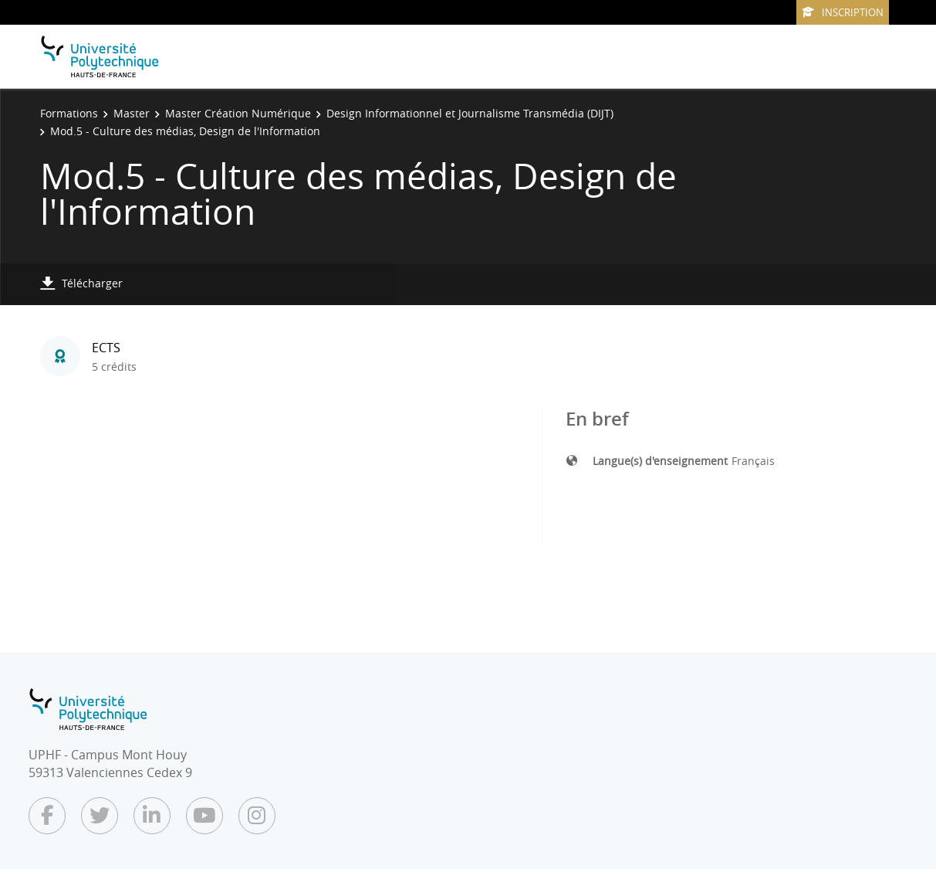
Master (131, 113)
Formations (69, 113)
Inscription (843, 12)
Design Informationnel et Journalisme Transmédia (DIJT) (469, 113)
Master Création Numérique (238, 113)
